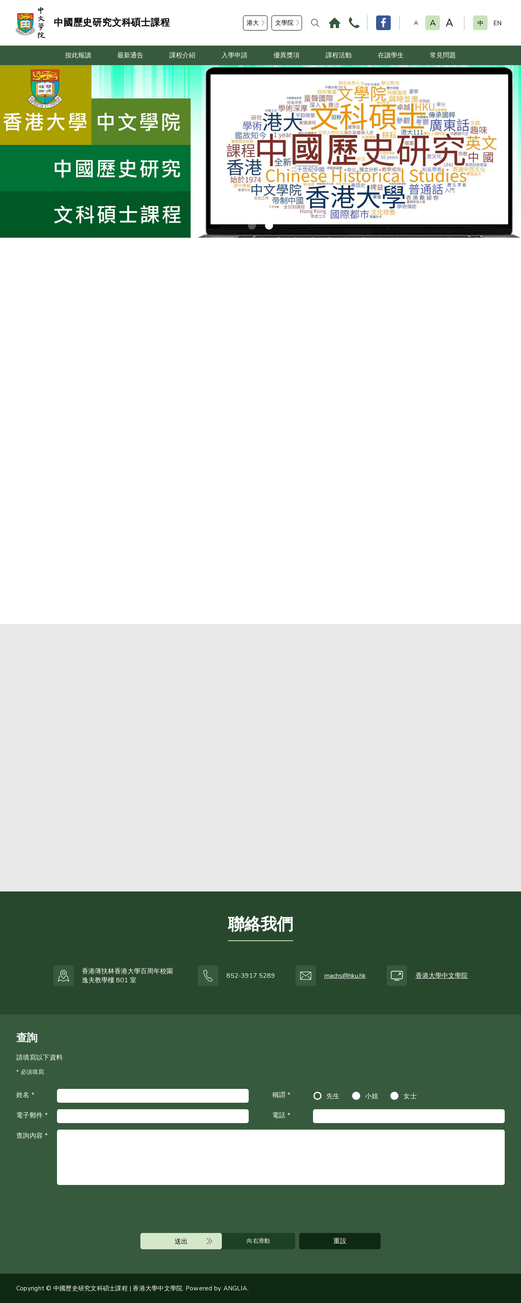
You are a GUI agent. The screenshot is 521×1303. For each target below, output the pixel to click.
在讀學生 (391, 55)
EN (497, 23)
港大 (253, 23)
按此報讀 (78, 55)
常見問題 (443, 55)
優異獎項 (287, 55)
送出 (181, 1241)
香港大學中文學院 (442, 975)
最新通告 (130, 55)
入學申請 (234, 55)
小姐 (372, 1096)
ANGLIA (235, 1288)
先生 (333, 1096)
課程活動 (339, 55)
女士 (410, 1096)
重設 (340, 1241)
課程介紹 (182, 55)
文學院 (284, 23)
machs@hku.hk (345, 975)
